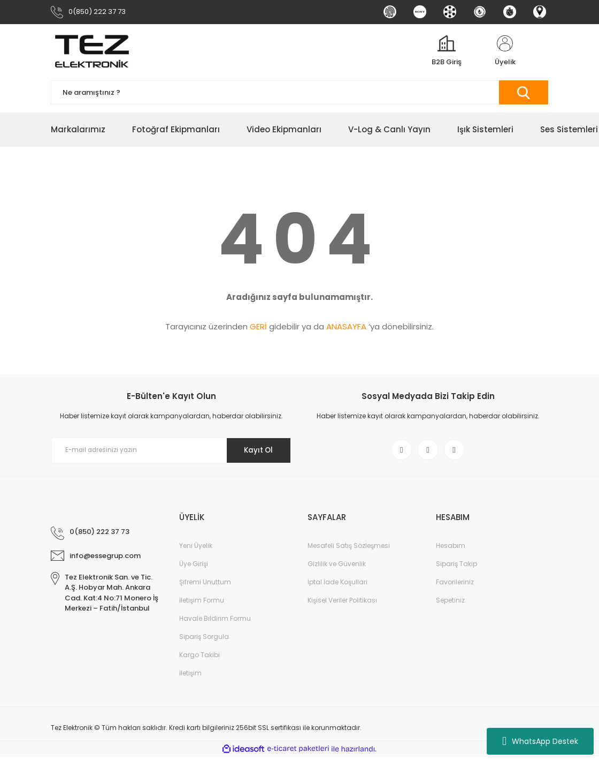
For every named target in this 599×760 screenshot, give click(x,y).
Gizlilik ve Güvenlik (337, 566)
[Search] (299, 94)
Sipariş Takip (456, 566)
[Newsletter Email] (171, 452)
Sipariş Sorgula (204, 639)
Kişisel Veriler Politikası (342, 603)
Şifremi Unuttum (205, 585)
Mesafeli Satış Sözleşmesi (349, 548)
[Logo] (92, 53)
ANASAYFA (346, 328)
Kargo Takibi (199, 658)
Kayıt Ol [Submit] (256, 452)
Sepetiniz (450, 603)
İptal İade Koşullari (337, 585)
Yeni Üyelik (195, 548)
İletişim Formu (201, 603)
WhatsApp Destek (540, 741)
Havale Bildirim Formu (215, 621)
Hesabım (450, 548)
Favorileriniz (455, 585)
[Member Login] (505, 53)
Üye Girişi (193, 566)
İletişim (190, 676)
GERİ (258, 328)
